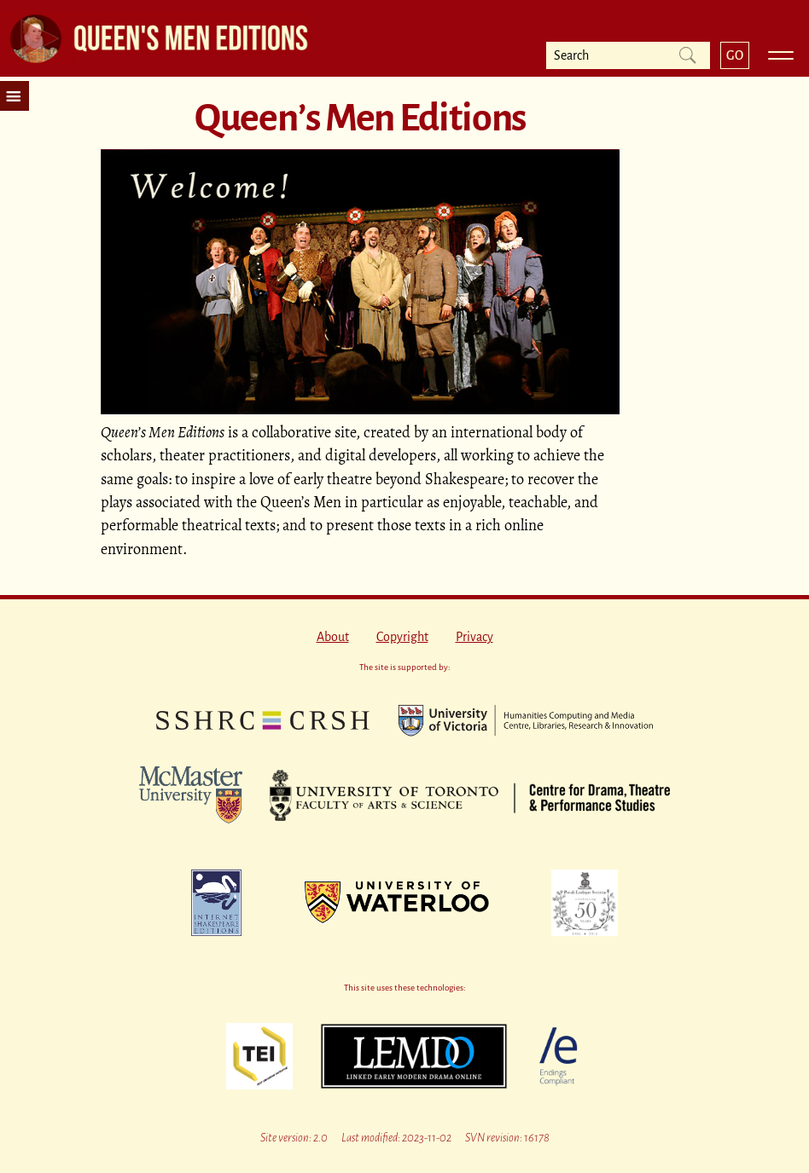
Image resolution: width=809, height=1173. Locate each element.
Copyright (402, 637)
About (333, 637)
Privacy (474, 637)
